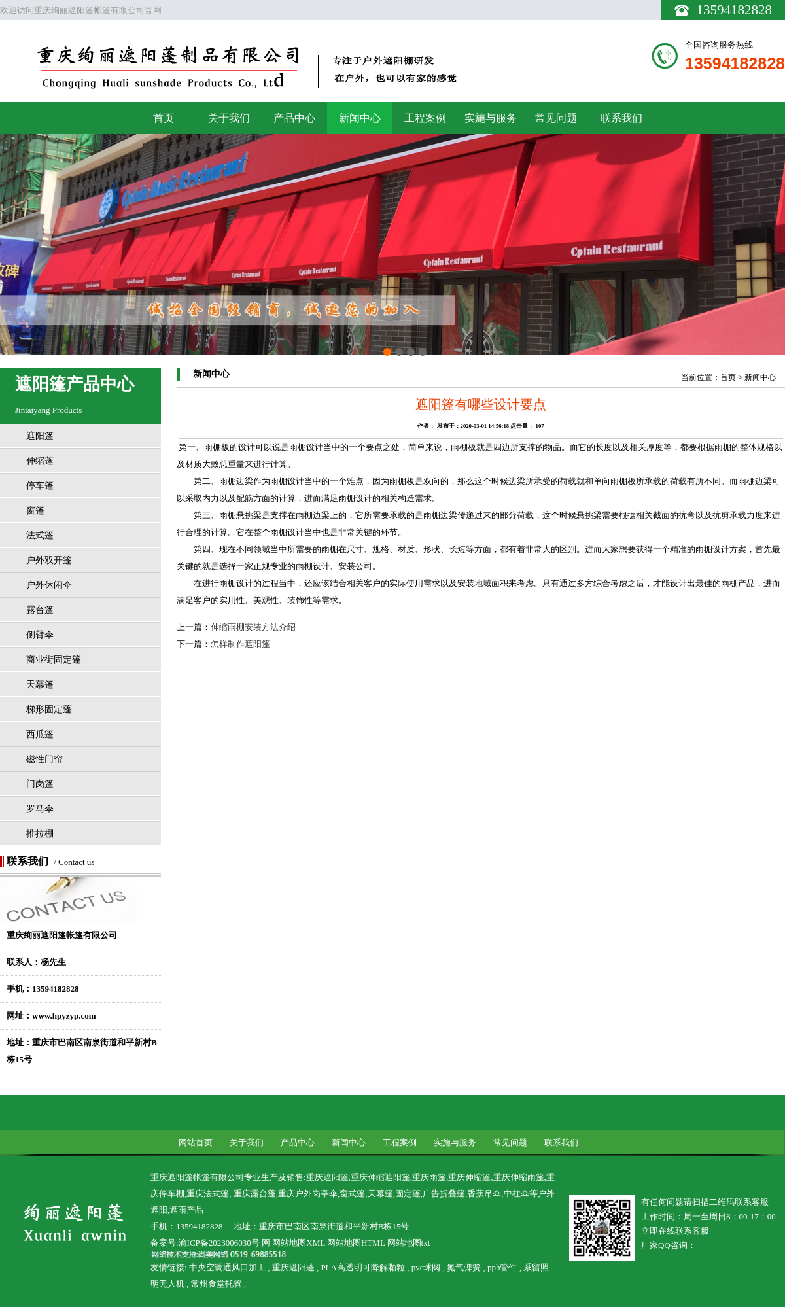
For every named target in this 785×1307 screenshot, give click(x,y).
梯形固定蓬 (49, 709)
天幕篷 (40, 684)
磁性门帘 (44, 759)
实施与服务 (490, 118)
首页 (163, 118)
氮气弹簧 (464, 1267)
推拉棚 (40, 834)
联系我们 (621, 118)
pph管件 (502, 1267)
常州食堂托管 (217, 1284)
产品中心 (294, 118)
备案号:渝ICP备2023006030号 (205, 1242)
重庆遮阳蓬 (293, 1267)
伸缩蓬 (40, 461)
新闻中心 (360, 118)
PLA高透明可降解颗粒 (363, 1267)
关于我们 (229, 118)
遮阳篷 (40, 436)
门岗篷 (40, 784)
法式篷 (40, 535)
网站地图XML (298, 1242)
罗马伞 (40, 809)
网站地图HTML (356, 1242)
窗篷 (35, 510)
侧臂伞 (40, 635)
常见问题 (556, 118)
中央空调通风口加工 (227, 1267)
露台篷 (40, 610)
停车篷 (40, 486)
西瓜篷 (40, 734)
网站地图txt (408, 1242)
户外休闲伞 (49, 585)
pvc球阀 (425, 1267)
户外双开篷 (49, 560)
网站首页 (196, 1142)
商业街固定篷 (53, 660)
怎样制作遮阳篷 (240, 644)
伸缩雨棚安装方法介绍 (253, 627)
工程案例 (425, 118)
